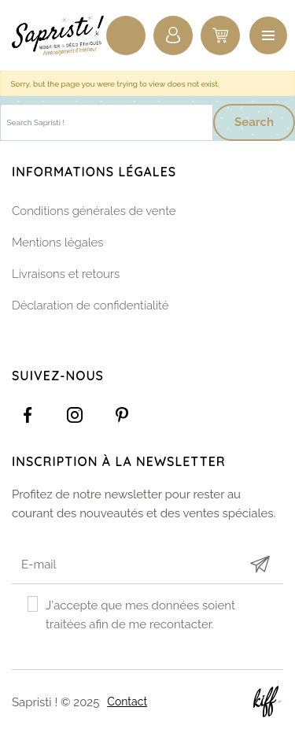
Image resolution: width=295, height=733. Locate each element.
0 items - (220, 35)
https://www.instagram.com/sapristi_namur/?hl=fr (74, 415)
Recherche (126, 35)
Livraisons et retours (66, 274)
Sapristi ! (59, 35)
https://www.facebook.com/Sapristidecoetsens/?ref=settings (27, 415)
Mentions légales (58, 242)
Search (254, 122)
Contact (127, 701)
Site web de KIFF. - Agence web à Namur (267, 701)
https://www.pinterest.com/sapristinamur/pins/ (122, 415)
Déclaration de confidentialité (90, 305)
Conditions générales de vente (94, 211)
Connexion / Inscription (173, 35)
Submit (259, 564)
